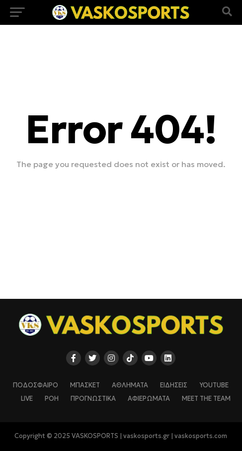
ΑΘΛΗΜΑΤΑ (130, 385)
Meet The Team (206, 399)
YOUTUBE (214, 385)
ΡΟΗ (52, 399)
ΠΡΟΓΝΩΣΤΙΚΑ (93, 399)
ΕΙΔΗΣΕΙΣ (173, 385)
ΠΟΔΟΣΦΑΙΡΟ (35, 385)
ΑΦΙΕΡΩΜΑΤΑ (149, 399)
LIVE (27, 399)
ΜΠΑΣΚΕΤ (85, 385)
